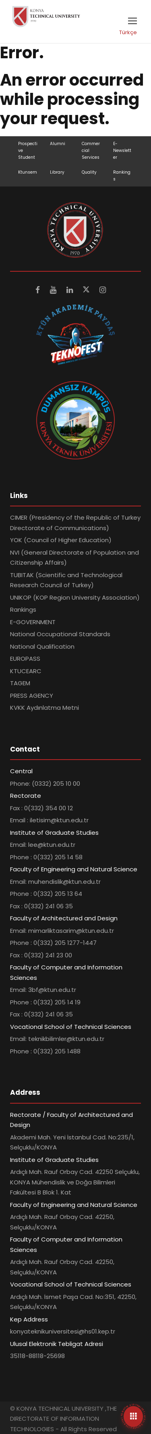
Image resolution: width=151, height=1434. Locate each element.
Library (57, 172)
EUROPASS (25, 658)
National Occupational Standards (60, 634)
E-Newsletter (122, 150)
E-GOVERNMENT (33, 622)
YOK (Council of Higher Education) (61, 540)
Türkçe (128, 32)
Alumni (57, 144)
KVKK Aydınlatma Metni (44, 707)
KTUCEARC (25, 671)
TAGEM (20, 683)
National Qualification (42, 646)
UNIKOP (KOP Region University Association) (75, 597)
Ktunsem (27, 172)
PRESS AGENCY (31, 695)
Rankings (23, 609)
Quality (89, 172)
